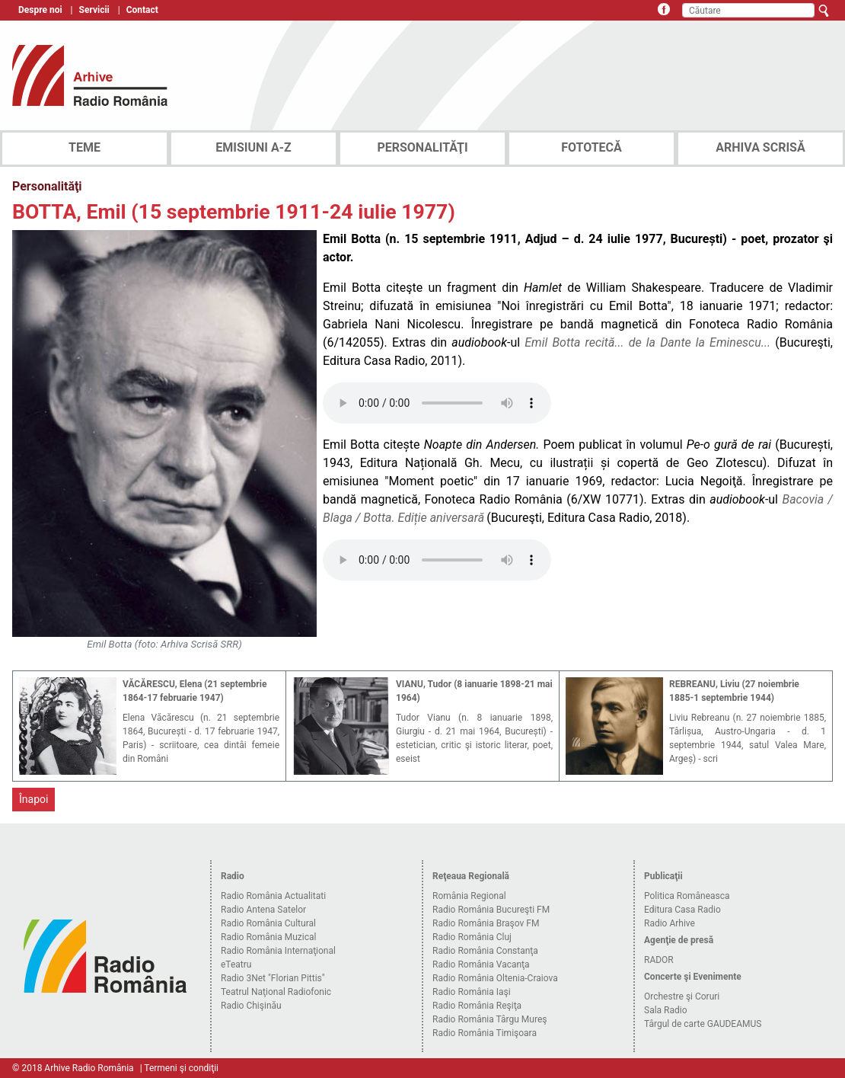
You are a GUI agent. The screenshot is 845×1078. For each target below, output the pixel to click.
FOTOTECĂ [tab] (591, 147)
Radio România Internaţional (278, 950)
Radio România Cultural (268, 923)
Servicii (94, 10)
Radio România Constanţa (485, 950)
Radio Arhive (669, 923)
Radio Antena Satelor (263, 909)
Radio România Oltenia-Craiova (495, 978)
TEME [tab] (84, 147)
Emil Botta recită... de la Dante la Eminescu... (647, 342)
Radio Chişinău (251, 1005)
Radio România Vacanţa (481, 964)
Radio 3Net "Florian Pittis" (273, 978)
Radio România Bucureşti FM (491, 909)
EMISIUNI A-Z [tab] (253, 147)
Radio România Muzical (268, 937)
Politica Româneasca (687, 896)
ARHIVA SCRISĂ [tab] (760, 147)
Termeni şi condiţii (181, 1068)
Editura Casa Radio (682, 909)
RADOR (659, 960)
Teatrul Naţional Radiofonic (276, 992)
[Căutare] (748, 10)
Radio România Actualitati (273, 896)
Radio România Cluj (472, 937)
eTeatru (236, 964)
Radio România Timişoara (484, 1033)
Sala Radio (665, 1010)
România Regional (469, 896)
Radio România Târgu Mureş (489, 1019)
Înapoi (33, 799)
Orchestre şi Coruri (681, 996)
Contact (142, 10)
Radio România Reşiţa (476, 1005)
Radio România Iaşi (471, 992)
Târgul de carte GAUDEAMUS (702, 1024)
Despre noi (40, 10)
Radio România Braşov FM (485, 923)
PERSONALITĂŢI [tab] (422, 147)
